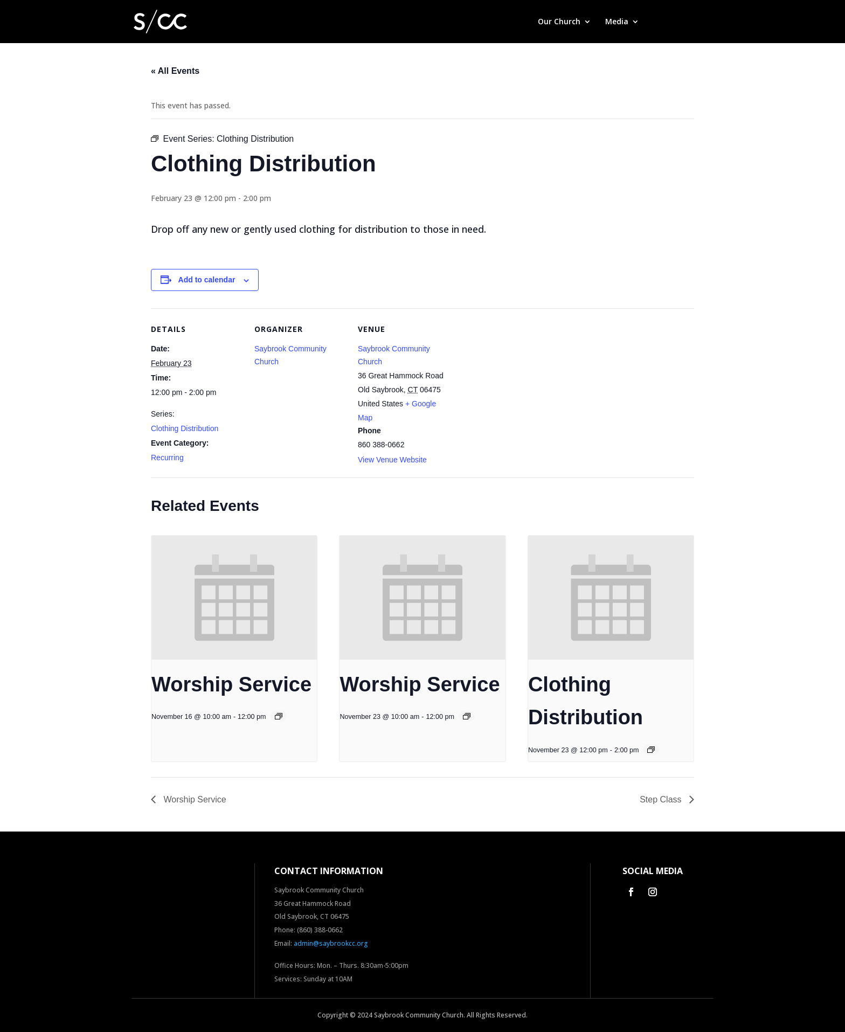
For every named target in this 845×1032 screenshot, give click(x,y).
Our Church (559, 22)
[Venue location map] (518, 382)
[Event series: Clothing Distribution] (651, 749)
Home (513, 22)
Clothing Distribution (184, 428)
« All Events (175, 70)
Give (661, 22)
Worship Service (231, 684)
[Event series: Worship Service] (278, 716)
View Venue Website (392, 459)
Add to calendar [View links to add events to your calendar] (207, 279)
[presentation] (234, 598)
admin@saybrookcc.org (331, 943)
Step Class (662, 799)
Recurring (167, 457)
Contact (698, 22)
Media (616, 22)
